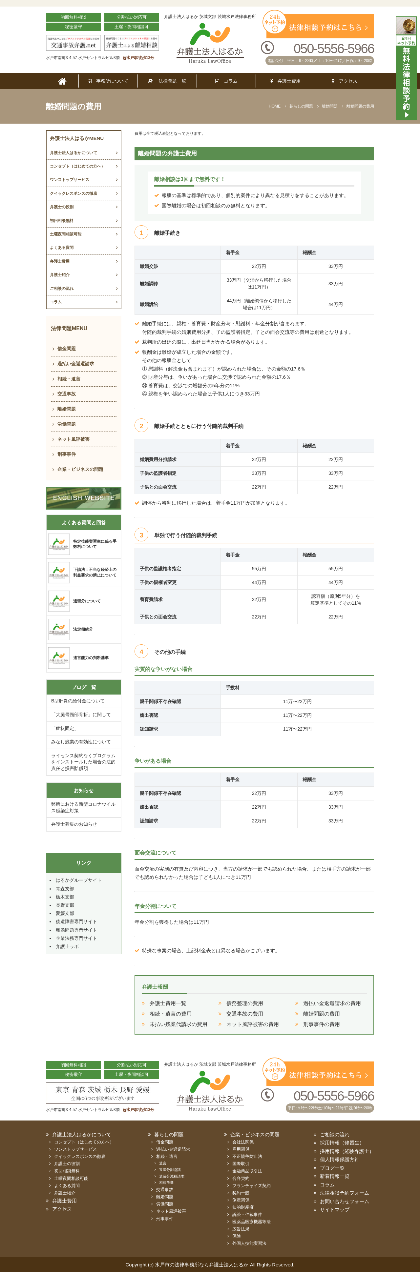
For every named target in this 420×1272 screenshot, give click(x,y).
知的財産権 (243, 1207)
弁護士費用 (285, 81)
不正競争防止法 (247, 1156)
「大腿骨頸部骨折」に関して (81, 714)
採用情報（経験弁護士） (347, 1151)
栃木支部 (65, 896)
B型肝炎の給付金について (78, 700)
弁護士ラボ (67, 946)
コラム (226, 81)
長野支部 (65, 905)
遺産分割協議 (170, 1170)
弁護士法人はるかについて (73, 153)
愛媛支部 (65, 913)
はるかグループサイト (79, 880)
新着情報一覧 (334, 1176)
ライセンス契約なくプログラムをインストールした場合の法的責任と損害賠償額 (83, 762)
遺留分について (87, 601)
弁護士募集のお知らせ (74, 824)
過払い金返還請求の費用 (332, 1003)
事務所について (108, 81)
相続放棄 (166, 1182)
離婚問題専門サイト (76, 930)
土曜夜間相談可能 (65, 234)
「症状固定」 (65, 728)
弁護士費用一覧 (168, 1003)
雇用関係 (240, 1149)
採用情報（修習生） (342, 1142)
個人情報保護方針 (339, 1159)
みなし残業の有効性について (81, 741)
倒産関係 (240, 1200)
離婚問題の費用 (321, 1014)
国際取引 (240, 1163)
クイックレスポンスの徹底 (73, 193)
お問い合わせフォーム (344, 1201)
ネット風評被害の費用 (252, 1024)
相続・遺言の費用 (171, 1014)
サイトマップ (334, 1209)
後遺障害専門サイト (76, 921)
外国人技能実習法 (249, 1243)
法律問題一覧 (167, 81)
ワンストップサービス (69, 179)
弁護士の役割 (62, 207)
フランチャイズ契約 (251, 1185)
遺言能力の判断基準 (91, 658)
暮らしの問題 (169, 1134)
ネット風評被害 (73, 439)
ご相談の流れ (62, 288)
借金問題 (66, 348)
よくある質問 (62, 247)
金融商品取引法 (247, 1170)
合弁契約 (240, 1178)
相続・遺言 (68, 378)
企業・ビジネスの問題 (80, 469)
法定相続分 (83, 629)
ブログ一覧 (332, 1168)
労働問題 (66, 424)
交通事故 (66, 393)
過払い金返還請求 (75, 363)
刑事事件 (66, 454)
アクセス (344, 81)
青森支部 (65, 888)
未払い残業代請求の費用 (178, 1024)
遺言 (162, 1163)
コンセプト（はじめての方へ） (77, 166)
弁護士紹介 (60, 275)
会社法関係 (243, 1142)
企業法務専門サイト (76, 938)
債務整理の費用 (244, 1003)
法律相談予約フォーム (344, 1193)
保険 (236, 1236)
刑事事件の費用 (321, 1024)
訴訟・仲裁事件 (247, 1214)
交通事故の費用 (244, 1014)
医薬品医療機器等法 (251, 1221)
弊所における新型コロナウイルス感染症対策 (83, 807)
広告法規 (240, 1228)
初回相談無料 (62, 220)
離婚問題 (66, 409)
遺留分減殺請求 (171, 1176)
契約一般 (240, 1192)
